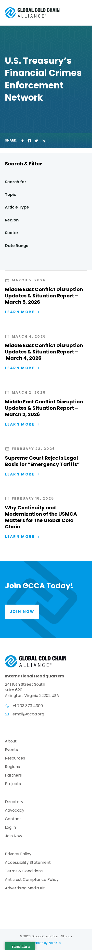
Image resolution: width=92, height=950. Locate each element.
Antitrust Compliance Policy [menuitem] (32, 880)
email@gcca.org (28, 714)
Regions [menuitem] (12, 767)
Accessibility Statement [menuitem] (28, 863)
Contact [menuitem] (13, 819)
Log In (10, 828)
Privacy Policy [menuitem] (18, 854)
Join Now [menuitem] (13, 836)
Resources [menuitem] (15, 758)
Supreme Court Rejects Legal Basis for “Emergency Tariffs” (42, 461)
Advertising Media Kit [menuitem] (25, 888)
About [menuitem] (11, 741)
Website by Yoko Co (46, 943)
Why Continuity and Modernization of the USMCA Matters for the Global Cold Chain (41, 517)
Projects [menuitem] (13, 784)
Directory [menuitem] (14, 802)
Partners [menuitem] (13, 775)
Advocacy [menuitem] (14, 810)
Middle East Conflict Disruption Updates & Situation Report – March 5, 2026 (44, 295)
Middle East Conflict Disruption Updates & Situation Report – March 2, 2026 (44, 408)
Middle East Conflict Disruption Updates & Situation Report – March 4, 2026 (44, 351)
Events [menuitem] (11, 750)
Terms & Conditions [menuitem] (24, 871)
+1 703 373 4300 (28, 706)
